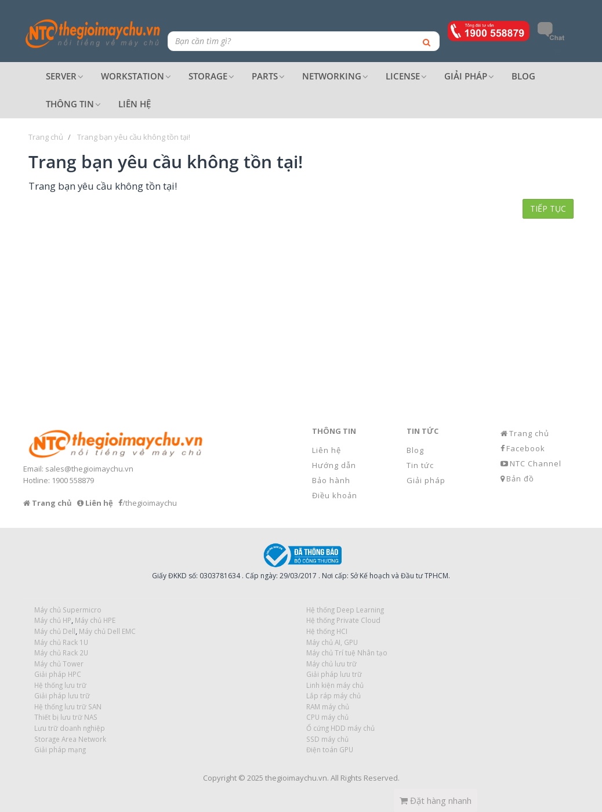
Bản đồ (520, 478)
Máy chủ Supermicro (67, 609)
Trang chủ (529, 433)
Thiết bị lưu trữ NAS (65, 717)
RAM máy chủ (327, 706)
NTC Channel (535, 463)
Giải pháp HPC (57, 674)
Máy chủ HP (52, 620)
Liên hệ (326, 450)
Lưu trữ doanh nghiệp (69, 728)
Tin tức (420, 465)
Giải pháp (426, 480)
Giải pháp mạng (60, 749)
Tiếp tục (548, 208)
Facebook (525, 448)
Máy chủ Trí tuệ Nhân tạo (346, 652)
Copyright (220, 778)
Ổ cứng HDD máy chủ (340, 728)
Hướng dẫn (334, 465)
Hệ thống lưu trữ (60, 685)
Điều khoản (334, 495)
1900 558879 (73, 480)
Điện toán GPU (329, 749)
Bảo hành (331, 480)
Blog (415, 450)
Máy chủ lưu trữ (331, 663)
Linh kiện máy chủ (335, 685)
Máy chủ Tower (59, 663)
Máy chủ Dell (54, 631)
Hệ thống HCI (326, 631)
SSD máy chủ (327, 739)
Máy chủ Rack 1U (61, 642)
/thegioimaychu (149, 503)
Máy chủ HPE (95, 620)
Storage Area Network (70, 739)
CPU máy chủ (327, 717)
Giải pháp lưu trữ (334, 674)
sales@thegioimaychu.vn (89, 468)
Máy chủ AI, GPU (332, 642)
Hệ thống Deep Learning (345, 609)
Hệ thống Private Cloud (343, 620)
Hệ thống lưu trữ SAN (67, 706)
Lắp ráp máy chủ (333, 695)
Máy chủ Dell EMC (107, 631)
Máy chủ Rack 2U (61, 652)
